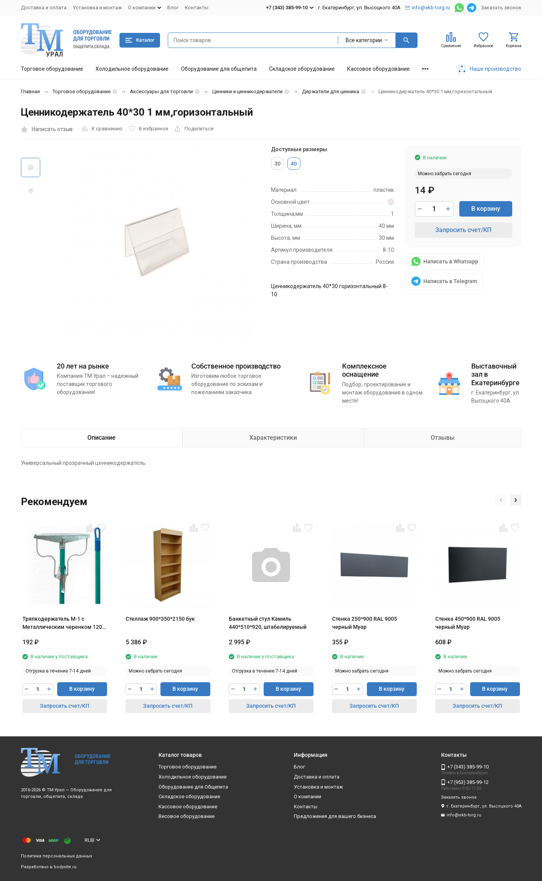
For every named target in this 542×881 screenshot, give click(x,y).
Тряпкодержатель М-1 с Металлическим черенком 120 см (62, 623)
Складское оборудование (302, 69)
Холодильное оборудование (132, 69)
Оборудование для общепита (219, 69)
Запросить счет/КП (463, 230)
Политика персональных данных (56, 856)
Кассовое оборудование (378, 69)
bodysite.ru (65, 866)
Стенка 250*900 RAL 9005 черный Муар (364, 623)
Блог (173, 7)
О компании (307, 796)
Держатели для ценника (330, 91)
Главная (30, 91)
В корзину (485, 208)
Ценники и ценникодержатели (247, 91)
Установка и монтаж (97, 7)
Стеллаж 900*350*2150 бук (160, 619)
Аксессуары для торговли (161, 91)
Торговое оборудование (52, 69)
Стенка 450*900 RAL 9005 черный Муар (467, 623)
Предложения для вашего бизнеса (335, 816)
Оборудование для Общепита (193, 787)
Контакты (196, 7)
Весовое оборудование (187, 816)
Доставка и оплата (43, 7)
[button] (501, 500)
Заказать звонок (501, 7)
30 (277, 163)
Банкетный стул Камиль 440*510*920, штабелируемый (268, 623)
